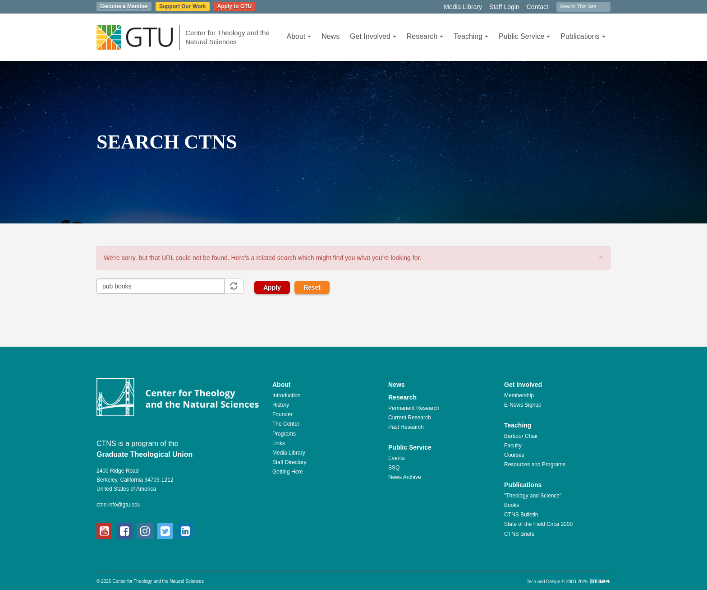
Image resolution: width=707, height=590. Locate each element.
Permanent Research (413, 408)
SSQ (393, 468)
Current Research (409, 417)
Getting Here (287, 472)
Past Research (406, 427)
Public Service (524, 36)
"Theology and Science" (532, 495)
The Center (285, 424)
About (298, 36)
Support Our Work (182, 6)
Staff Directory (289, 462)
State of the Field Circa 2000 (538, 524)
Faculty (513, 445)
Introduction (286, 395)
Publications (582, 36)
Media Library (463, 6)
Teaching (471, 36)
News (330, 36)
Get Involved (373, 36)
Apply (272, 287)
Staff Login (504, 6)
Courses (514, 455)
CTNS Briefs (519, 534)
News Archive (404, 477)
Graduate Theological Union (144, 454)
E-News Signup (523, 405)
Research (425, 36)
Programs (284, 434)
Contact (537, 6)
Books (511, 505)
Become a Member (124, 6)
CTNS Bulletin (521, 514)
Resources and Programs (534, 464)
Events (396, 458)
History (280, 405)
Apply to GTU (234, 6)
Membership (519, 395)
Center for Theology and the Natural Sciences (227, 37)
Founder (282, 414)
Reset (312, 287)
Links (278, 443)
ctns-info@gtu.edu (118, 505)
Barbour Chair (521, 436)
